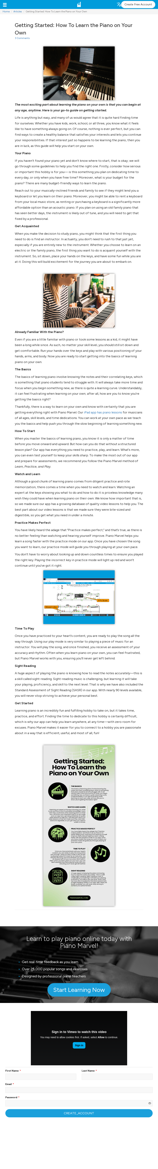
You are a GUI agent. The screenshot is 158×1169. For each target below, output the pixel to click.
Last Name (88, 1070)
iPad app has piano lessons (103, 412)
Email (8, 1084)
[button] (5, 4)
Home (6, 11)
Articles (17, 11)
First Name (12, 1070)
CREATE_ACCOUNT (79, 1113)
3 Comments (22, 38)
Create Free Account (138, 4)
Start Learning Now (79, 989)
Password (11, 1097)
